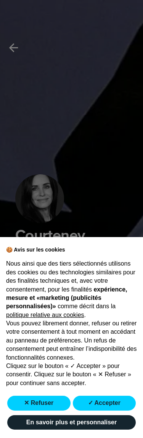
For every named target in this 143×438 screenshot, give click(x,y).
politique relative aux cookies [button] (45, 315)
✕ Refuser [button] (38, 403)
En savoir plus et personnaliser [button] (71, 422)
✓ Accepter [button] (104, 403)
